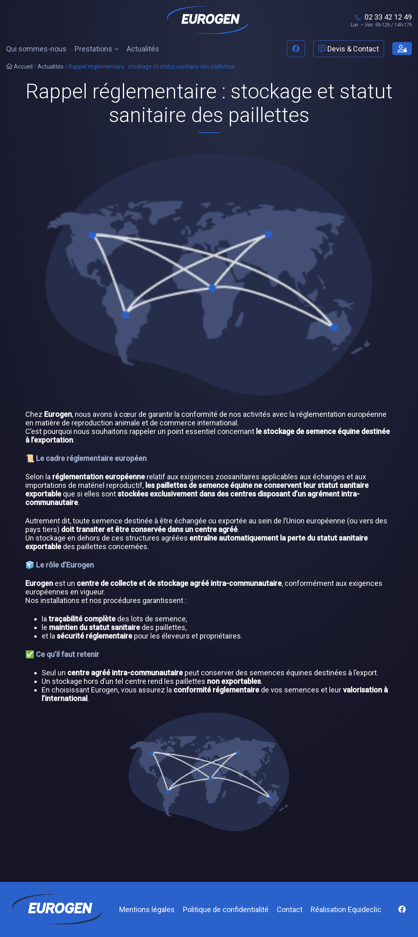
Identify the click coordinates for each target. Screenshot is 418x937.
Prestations (93, 49)
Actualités (51, 66)
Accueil (19, 66)
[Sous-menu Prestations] (116, 49)
